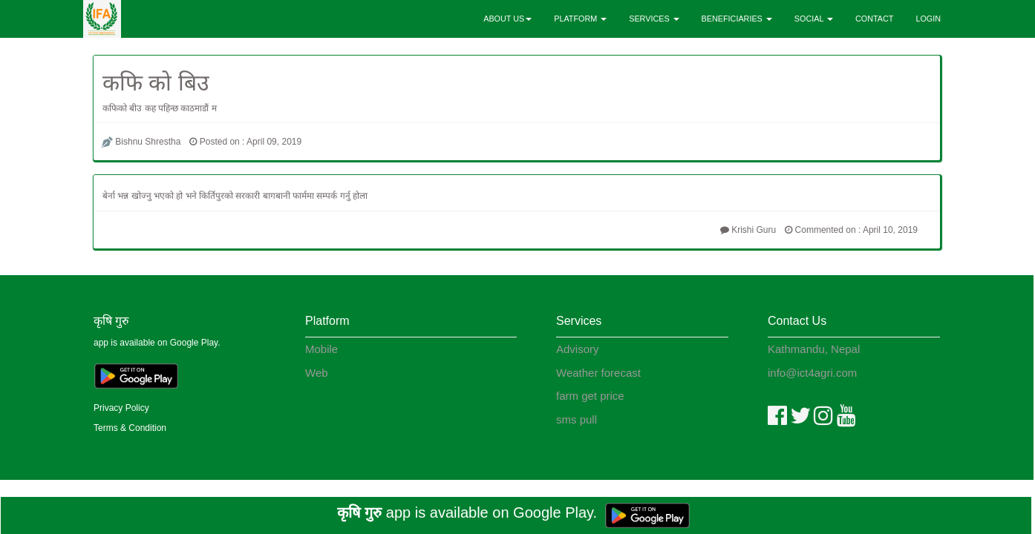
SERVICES (654, 18)
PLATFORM (580, 18)
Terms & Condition (130, 428)
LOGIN (928, 18)
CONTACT (874, 18)
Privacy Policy (121, 408)
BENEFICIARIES (737, 18)
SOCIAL (813, 18)
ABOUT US (507, 18)
